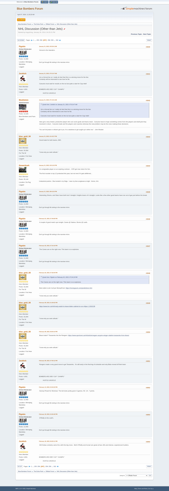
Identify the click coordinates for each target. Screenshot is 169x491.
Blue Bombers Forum (30, 8)
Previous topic (136, 34)
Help (135, 488)
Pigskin (22, 46)
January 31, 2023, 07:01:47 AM (48, 73)
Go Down (21, 40)
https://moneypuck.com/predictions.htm (79, 288)
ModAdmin (23, 100)
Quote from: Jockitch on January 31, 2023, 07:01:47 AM (59, 104)
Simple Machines (31, 488)
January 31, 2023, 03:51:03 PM (48, 165)
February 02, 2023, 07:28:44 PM (48, 272)
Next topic (147, 34)
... (35, 40)
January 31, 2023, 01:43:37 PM (48, 136)
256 (41, 40)
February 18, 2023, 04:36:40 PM (48, 414)
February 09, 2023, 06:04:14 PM (48, 331)
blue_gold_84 (25, 136)
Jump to (122, 475)
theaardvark (24, 165)
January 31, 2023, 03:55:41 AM (48, 46)
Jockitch (22, 74)
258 (49, 40)
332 (57, 40)
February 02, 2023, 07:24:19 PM (48, 245)
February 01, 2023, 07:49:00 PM (48, 218)
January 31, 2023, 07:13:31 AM (48, 100)
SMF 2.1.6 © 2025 (20, 488)
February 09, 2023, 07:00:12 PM (48, 360)
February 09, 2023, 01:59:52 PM (48, 302)
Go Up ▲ (151, 488)
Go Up (20, 466)
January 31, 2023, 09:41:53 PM (48, 191)
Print (149, 40)
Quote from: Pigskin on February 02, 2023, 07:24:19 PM (59, 277)
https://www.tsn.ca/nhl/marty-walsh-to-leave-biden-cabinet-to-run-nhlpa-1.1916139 (67, 306)
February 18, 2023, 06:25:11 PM (48, 441)
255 (37, 40)
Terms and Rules (142, 488)
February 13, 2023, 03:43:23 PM (48, 387)
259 (52, 40)
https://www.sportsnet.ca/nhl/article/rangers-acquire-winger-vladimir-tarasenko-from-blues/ (98, 335)
